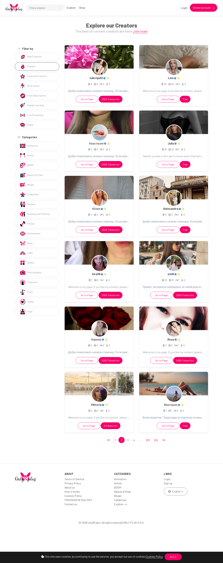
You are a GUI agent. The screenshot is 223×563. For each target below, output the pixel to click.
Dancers (28, 204)
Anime (27, 155)
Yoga (26, 311)
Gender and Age (32, 105)
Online (26, 125)
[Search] (45, 7)
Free (185, 99)
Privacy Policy (72, 483)
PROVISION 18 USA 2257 (78, 500)
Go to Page (87, 99)
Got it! (173, 556)
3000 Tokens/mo (111, 99)
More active (29, 86)
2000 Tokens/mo (111, 295)
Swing (27, 301)
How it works (72, 491)
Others (27, 262)
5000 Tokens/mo (111, 164)
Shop (82, 7)
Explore (71, 7)
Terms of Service (74, 479)
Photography (30, 272)
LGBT (26, 253)
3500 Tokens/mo (111, 229)
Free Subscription (33, 95)
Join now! (140, 31)
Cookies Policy (154, 556)
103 (148, 440)
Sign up (168, 483)
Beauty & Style (31, 175)
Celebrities (29, 194)
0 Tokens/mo (110, 425)
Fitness (27, 223)
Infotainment (30, 233)
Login (184, 7)
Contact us (70, 504)
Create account (202, 7)
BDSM (26, 165)
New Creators (31, 56)
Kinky (26, 243)
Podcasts (29, 282)
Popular (28, 66)
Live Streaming (31, 115)
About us (69, 487)
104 (156, 440)
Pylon (26, 292)
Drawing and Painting (35, 214)
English (174, 491)
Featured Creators (33, 76)
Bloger (27, 184)
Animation (29, 145)
